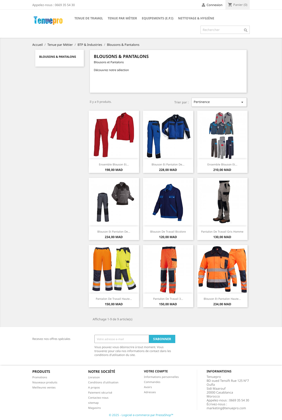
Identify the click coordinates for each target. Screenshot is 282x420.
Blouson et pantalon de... (168, 164)
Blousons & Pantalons (57, 57)
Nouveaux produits (44, 382)
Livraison (94, 377)
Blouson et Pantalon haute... (222, 299)
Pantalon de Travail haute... (114, 299)
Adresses (150, 392)
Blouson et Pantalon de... (113, 231)
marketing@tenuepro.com (226, 408)
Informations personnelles (161, 377)
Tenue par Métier (122, 18)
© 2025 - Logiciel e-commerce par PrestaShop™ (141, 415)
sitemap (93, 403)
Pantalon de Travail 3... (168, 299)
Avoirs (148, 387)
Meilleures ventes (44, 387)
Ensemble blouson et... (114, 164)
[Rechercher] (225, 30)
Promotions (39, 377)
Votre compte (156, 371)
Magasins (94, 408)
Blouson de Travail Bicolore (168, 231)
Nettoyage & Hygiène (196, 18)
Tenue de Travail (88, 18)
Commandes (152, 382)
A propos (94, 387)
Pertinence (219, 102)
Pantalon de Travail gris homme (222, 231)
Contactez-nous (98, 397)
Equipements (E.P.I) (157, 18)
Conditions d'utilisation (103, 382)
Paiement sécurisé (100, 392)
